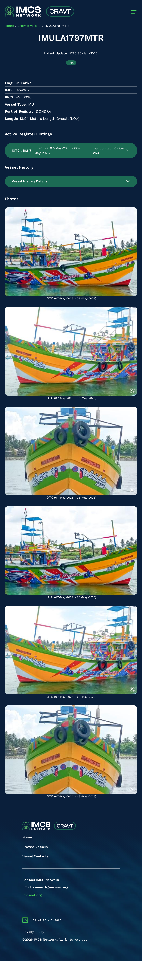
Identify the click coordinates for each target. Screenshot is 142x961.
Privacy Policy (33, 932)
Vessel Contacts (35, 856)
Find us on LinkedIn (45, 920)
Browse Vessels (35, 847)
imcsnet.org (32, 895)
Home (27, 837)
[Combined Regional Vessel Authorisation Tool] (39, 11)
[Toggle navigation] (133, 11)
